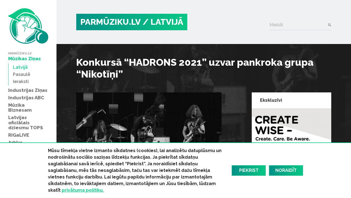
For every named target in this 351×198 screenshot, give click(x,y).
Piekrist (249, 170)
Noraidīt (286, 170)
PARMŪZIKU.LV (110, 22)
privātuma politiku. (83, 190)
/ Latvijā (163, 22)
